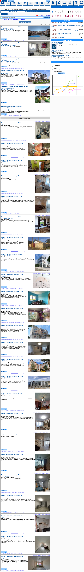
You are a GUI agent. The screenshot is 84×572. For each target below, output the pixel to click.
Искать (47, 17)
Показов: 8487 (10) (14, 288)
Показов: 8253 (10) (14, 305)
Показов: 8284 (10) (14, 339)
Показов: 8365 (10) (14, 234)
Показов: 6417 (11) (14, 570)
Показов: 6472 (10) (14, 533)
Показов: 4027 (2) (14, 492)
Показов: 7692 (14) (14, 373)
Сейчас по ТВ (67, 20)
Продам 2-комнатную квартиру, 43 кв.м (60, 55)
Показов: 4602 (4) (14, 56)
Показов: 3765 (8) (14, 451)
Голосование (67, 62)
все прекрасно (57, 65)
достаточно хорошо (58, 66)
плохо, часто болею (58, 69)
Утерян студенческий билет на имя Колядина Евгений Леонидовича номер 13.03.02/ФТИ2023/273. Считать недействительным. (67, 52)
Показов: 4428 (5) (14, 40)
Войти (48, 1)
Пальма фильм (57, 24)
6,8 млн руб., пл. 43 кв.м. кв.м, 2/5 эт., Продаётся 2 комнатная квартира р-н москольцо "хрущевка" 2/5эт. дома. (67, 57)
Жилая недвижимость (13, 11)
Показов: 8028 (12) (14, 356)
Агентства (41, 15)
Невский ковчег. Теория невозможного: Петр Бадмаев (66, 30)
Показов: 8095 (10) (14, 251)
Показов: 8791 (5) (14, 84)
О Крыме (11, 1)
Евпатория (4, 14)
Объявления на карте (25, 22)
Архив (80, 73)
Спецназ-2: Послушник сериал (61, 29)
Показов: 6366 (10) (14, 553)
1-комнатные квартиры (32, 11)
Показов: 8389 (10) (14, 271)
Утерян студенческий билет (57, 50)
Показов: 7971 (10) (14, 322)
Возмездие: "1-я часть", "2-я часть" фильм (63, 36)
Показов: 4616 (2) (14, 512)
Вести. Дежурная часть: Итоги (61, 33)
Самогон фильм (58, 28)
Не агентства (47, 15)
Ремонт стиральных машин (57, 42)
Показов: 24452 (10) (14, 140)
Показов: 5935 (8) (14, 410)
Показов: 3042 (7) (11, 115)
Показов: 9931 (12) (14, 157)
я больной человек (58, 71)
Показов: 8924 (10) (14, 193)
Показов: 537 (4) (14, 68)
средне (55, 68)
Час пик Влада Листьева (59, 22)
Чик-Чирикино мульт (58, 34)
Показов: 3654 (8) (14, 471)
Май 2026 (67, 7)
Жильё (5, 1)
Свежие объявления (67, 40)
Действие (10, 14)
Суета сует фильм (58, 37)
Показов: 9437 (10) (14, 213)
